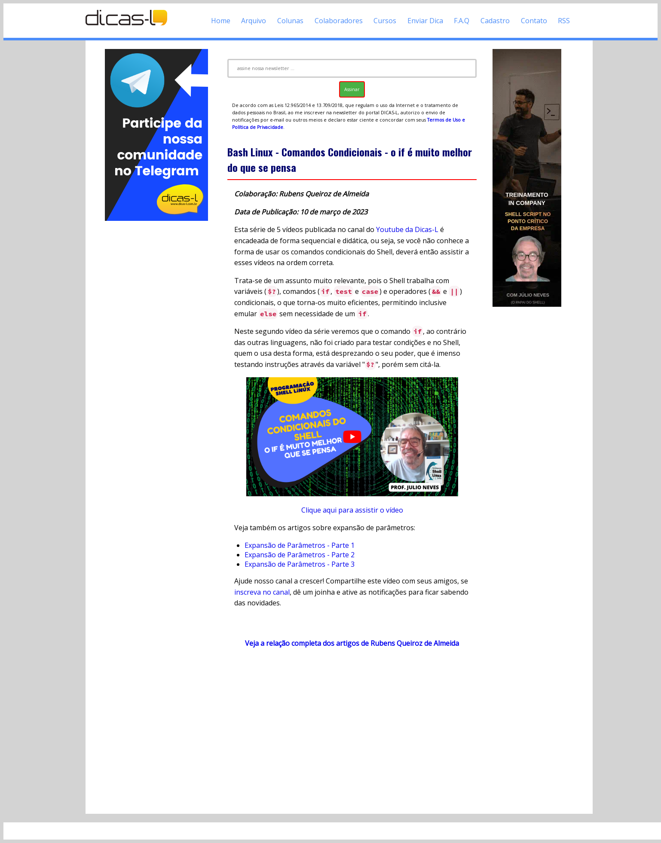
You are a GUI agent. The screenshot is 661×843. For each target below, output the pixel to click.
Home (220, 20)
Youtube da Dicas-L (407, 229)
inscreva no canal (262, 592)
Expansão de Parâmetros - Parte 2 (300, 554)
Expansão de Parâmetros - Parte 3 (300, 564)
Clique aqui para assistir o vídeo (352, 510)
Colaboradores (339, 20)
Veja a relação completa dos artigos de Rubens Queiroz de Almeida (352, 643)
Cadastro (495, 20)
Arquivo (253, 20)
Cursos (384, 20)
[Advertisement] (156, 351)
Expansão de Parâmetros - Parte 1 (300, 545)
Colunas (290, 20)
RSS (564, 20)
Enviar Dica (425, 20)
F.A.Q (461, 20)
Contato (534, 20)
